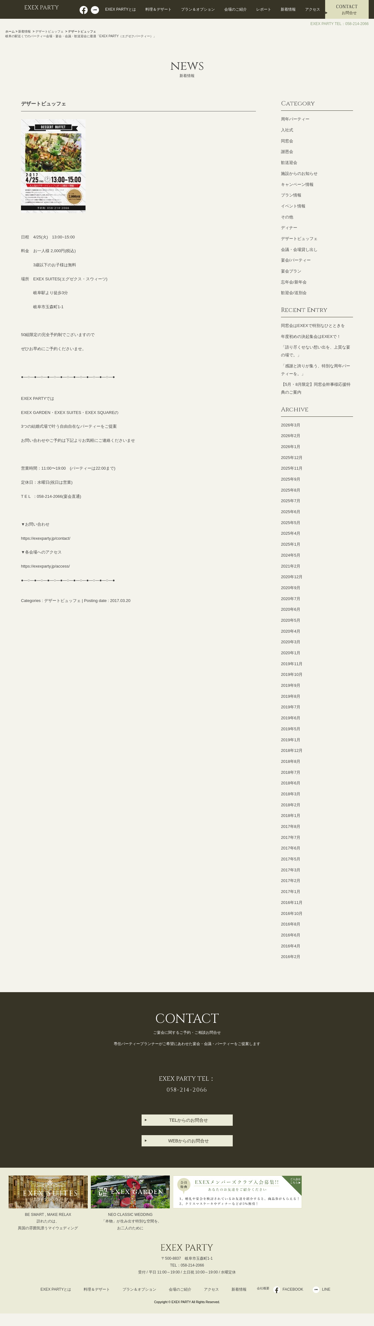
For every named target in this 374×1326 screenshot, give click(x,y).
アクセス (312, 9)
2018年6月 (290, 783)
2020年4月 (290, 631)
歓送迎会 (289, 162)
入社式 (287, 130)
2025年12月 (292, 457)
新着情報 (288, 9)
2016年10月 (292, 913)
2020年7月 (290, 598)
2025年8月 (290, 490)
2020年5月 (290, 620)
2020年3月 (290, 642)
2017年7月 (290, 837)
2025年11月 (292, 468)
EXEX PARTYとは (120, 9)
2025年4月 (290, 533)
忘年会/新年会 (294, 282)
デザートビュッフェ (49, 31)
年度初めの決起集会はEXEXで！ (311, 336)
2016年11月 (292, 902)
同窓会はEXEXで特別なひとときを (313, 325)
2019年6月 (290, 718)
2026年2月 (290, 435)
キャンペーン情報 (297, 184)
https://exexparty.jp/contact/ (45, 538)
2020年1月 (290, 652)
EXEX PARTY (43, 8)
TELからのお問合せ (188, 1120)
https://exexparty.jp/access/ (45, 566)
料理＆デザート (158, 9)
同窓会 (287, 141)
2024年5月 (290, 555)
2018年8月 (290, 761)
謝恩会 (287, 151)
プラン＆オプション (198, 9)
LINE (330, 1289)
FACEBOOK (296, 1289)
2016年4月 (290, 946)
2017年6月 (290, 848)
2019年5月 (290, 729)
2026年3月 (290, 425)
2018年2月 (290, 805)
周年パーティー (295, 119)
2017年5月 (290, 859)
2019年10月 (292, 674)
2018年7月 (290, 772)
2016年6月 (290, 935)
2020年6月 (290, 609)
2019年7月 (290, 707)
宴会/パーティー (296, 260)
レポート (263, 9)
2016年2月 (290, 956)
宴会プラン (291, 271)
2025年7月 (290, 500)
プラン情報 (291, 195)
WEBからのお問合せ (188, 1140)
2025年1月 (290, 544)
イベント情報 (293, 206)
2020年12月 (292, 576)
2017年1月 (290, 891)
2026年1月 (290, 446)
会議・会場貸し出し (299, 249)
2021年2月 (290, 566)
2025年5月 (290, 522)
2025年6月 (290, 511)
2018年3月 (290, 794)
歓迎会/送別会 (294, 292)
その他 (287, 217)
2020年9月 (290, 587)
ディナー (289, 227)
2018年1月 (290, 815)
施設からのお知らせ (299, 173)
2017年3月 (290, 870)
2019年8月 (290, 696)
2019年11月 (292, 663)
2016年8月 (290, 924)
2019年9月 (290, 685)
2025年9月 (290, 479)
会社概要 (263, 1289)
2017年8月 (290, 826)
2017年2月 (290, 880)
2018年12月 (292, 750)
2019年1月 (290, 739)
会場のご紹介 (235, 9)
